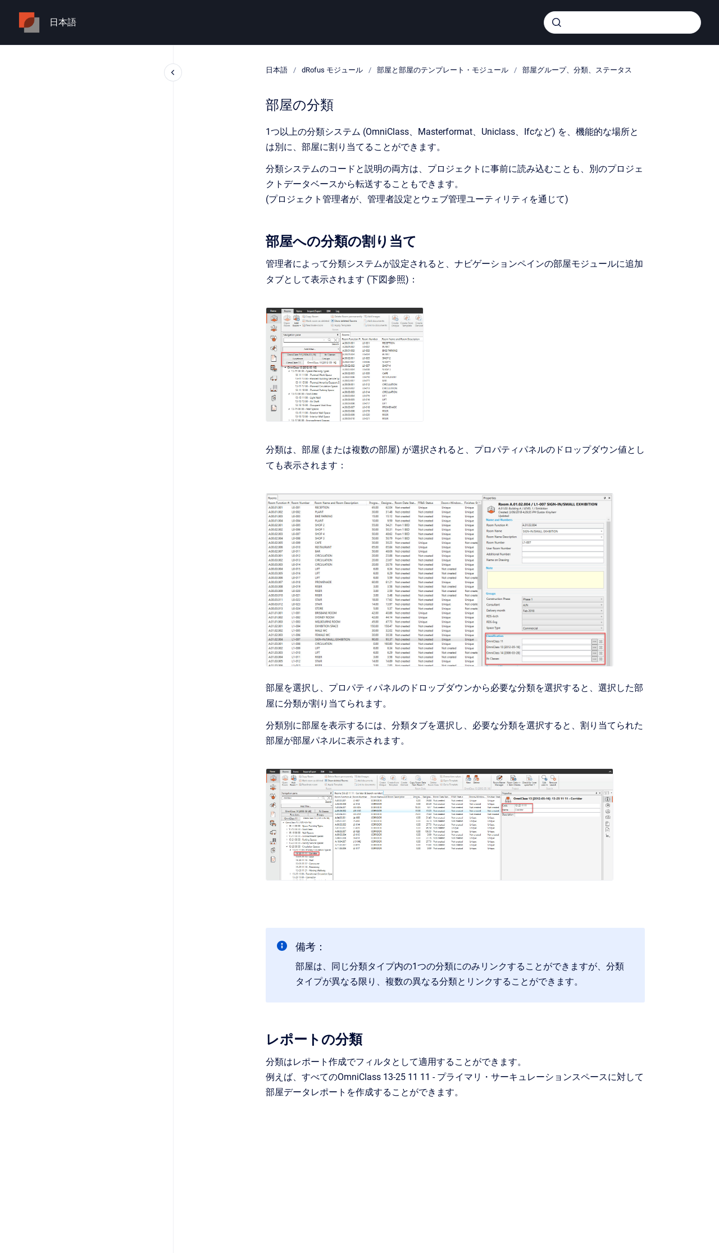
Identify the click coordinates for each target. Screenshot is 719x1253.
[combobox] (622, 22)
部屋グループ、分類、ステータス (577, 70)
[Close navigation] (173, 72)
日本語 (62, 22)
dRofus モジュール (332, 70)
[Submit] (557, 22)
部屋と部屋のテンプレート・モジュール (442, 70)
